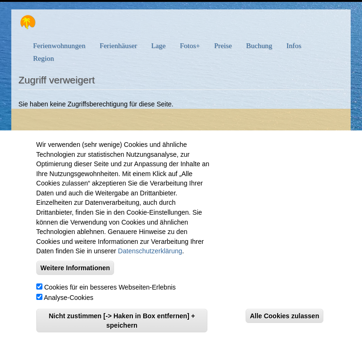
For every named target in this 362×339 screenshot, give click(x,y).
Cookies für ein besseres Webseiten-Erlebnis (110, 292)
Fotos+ (190, 45)
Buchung (259, 45)
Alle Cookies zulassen (284, 321)
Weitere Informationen (75, 273)
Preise (223, 45)
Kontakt (238, 134)
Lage (158, 45)
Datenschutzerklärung (150, 256)
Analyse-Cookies (68, 303)
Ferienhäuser (118, 45)
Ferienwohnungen (59, 45)
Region (43, 58)
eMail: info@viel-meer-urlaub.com (171, 134)
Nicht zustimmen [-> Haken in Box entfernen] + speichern (122, 325)
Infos (294, 45)
